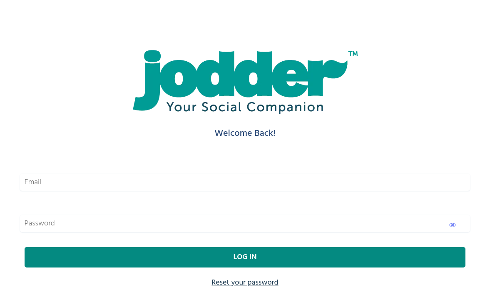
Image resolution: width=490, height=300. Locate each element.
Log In (244, 257)
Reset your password (244, 283)
